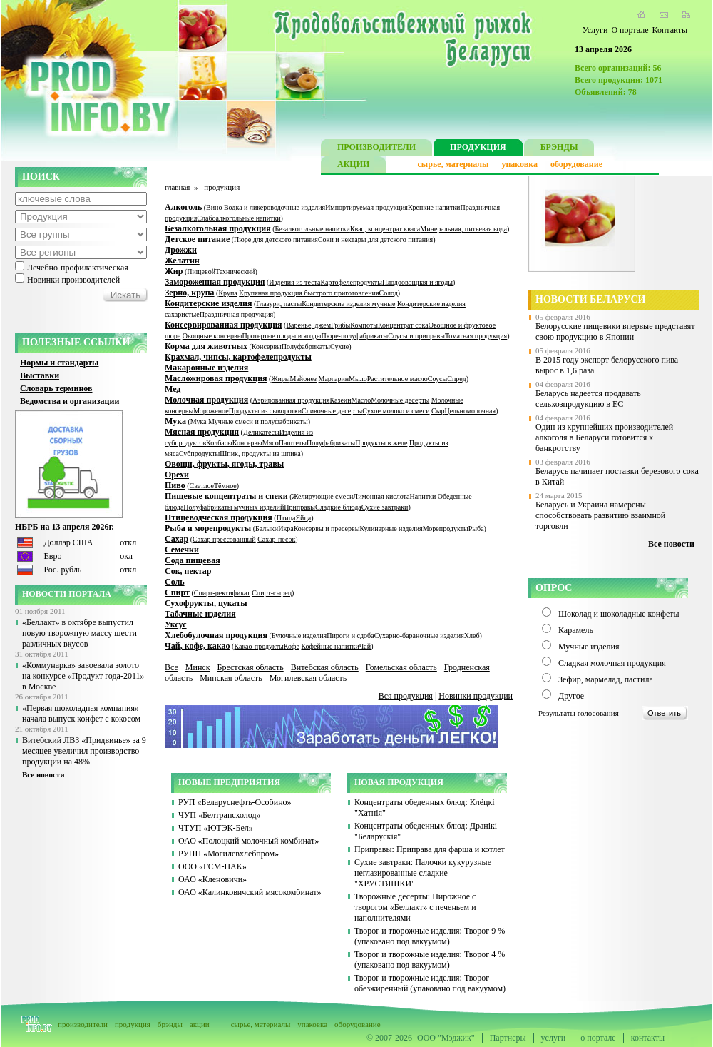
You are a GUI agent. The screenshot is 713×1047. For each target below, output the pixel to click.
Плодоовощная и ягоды (417, 282)
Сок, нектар (188, 571)
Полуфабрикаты (306, 346)
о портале (597, 1038)
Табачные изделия (200, 614)
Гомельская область (401, 667)
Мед (172, 389)
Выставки (39, 375)
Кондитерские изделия (208, 303)
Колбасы (219, 443)
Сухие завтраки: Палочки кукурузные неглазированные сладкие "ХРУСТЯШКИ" (422, 873)
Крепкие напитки (434, 207)
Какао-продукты (258, 646)
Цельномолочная (470, 411)
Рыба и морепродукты (208, 528)
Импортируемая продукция (366, 207)
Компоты (364, 325)
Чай (365, 646)
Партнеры (508, 1038)
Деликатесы (261, 432)
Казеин (340, 400)
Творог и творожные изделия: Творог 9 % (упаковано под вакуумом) (429, 936)
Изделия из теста (294, 282)
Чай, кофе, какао (197, 646)
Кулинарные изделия (390, 528)
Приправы (299, 507)
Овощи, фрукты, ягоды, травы (224, 464)
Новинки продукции (475, 696)
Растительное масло (397, 379)
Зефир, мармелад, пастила (605, 679)
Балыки (266, 528)
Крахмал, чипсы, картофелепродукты (238, 357)
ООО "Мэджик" (446, 1038)
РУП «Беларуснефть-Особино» (235, 802)
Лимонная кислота (381, 496)
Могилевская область (308, 678)
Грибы (340, 325)
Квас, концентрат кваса (385, 229)
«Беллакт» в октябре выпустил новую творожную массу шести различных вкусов (79, 633)
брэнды (170, 1024)
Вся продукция (406, 696)
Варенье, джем (308, 325)
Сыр (437, 411)
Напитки (422, 496)
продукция (132, 1024)
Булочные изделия (299, 635)
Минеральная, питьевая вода (463, 229)
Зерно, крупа (190, 293)
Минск (197, 667)
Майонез (303, 379)
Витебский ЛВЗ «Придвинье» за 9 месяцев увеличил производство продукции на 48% (84, 751)
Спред (456, 379)
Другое (571, 696)
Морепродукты (445, 528)
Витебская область (325, 667)
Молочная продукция (206, 400)
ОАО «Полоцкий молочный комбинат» (248, 841)
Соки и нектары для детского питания (375, 239)
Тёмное (225, 486)
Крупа (227, 293)
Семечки (182, 550)
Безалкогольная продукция (218, 228)
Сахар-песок (276, 539)
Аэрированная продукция (290, 400)
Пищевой (201, 271)
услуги (553, 1038)
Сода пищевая (192, 560)
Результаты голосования (578, 713)
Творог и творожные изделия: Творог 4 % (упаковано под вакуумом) (429, 959)
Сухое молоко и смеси (395, 411)
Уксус (176, 624)
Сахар (176, 539)
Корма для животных (206, 346)
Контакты (669, 30)
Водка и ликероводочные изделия (274, 207)
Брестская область (250, 667)
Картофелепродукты (351, 282)
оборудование (576, 164)
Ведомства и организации (69, 401)
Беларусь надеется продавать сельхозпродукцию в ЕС (588, 398)
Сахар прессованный (224, 539)
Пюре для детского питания (276, 239)
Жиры (280, 379)
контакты (648, 1038)
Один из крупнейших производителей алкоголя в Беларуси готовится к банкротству (604, 437)
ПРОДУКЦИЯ (478, 149)
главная (177, 187)
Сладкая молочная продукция (612, 663)
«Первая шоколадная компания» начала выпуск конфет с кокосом (81, 713)
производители (83, 1024)
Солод (388, 293)
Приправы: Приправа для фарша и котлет (429, 849)
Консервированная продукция (223, 325)
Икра (286, 528)
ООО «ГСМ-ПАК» (212, 866)
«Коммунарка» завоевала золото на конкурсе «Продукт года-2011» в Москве (83, 676)
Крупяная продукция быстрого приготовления (309, 293)
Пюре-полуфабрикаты (354, 336)
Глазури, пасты (279, 304)
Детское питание (197, 239)
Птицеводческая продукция (218, 517)
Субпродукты (199, 453)
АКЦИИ (353, 166)
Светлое (202, 486)
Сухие (339, 346)
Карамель (575, 630)
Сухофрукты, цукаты (206, 603)
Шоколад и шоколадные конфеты (618, 614)
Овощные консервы (212, 336)
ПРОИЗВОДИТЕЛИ (376, 149)
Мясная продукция (202, 432)
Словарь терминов (56, 388)
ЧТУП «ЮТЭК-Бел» (215, 828)
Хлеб (472, 635)
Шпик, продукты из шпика (260, 453)
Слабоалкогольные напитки (238, 218)
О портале (629, 30)
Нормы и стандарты (59, 363)
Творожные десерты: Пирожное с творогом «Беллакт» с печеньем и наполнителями (415, 907)
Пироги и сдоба (350, 635)
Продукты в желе (381, 443)
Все (171, 667)
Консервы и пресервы (327, 528)
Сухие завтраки (385, 507)
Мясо (270, 443)
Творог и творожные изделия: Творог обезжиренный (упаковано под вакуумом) (430, 983)
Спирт (177, 592)
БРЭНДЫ (559, 149)
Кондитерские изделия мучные (348, 304)
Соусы (437, 379)
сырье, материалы (453, 164)
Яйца (303, 518)
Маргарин (334, 379)
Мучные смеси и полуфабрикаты (258, 421)
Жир (174, 271)
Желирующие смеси (323, 496)
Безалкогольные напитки (312, 229)
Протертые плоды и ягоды (282, 336)
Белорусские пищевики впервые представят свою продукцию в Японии (615, 331)
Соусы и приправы (416, 336)
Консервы (267, 346)
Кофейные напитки (330, 646)
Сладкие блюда (338, 507)
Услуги (595, 30)
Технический (235, 271)
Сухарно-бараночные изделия (419, 635)
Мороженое (211, 411)
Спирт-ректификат (222, 593)
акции (200, 1024)
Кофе (291, 646)
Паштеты (293, 443)
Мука (175, 421)
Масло (361, 400)
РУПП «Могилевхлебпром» (228, 854)
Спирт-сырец (272, 593)
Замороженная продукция (215, 282)
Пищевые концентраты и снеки (226, 496)
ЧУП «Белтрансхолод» (219, 815)
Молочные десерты (400, 400)
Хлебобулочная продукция (216, 635)
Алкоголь (183, 207)
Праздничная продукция (236, 314)
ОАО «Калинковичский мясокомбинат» (250, 892)
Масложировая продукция (216, 378)
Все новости (43, 774)
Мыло (358, 379)
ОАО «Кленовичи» (212, 879)
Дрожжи (181, 250)
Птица (286, 518)
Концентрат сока (403, 325)
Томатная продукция (476, 336)
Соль (175, 582)
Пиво (175, 485)
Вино (214, 207)
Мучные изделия (589, 647)
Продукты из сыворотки (265, 411)
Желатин (182, 260)
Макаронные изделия (206, 368)
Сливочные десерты (332, 411)
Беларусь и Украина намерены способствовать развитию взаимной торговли (600, 515)
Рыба (476, 528)
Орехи (177, 475)
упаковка (519, 164)
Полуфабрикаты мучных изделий (233, 507)
